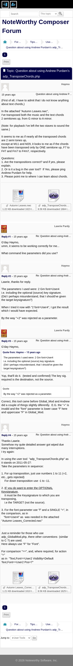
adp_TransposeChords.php (54, 205)
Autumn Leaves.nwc (18, 205)
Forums (18, 41)
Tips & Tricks (34, 41)
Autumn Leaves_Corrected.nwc (19, 587)
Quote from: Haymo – (21, 352)
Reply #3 (6, 341)
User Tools (50, 41)
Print (6, 61)
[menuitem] (6, 62)
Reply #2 (6, 276)
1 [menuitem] (4, 54)
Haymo (65, 84)
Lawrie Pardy (62, 226)
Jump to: (5, 638)
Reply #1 (6, 236)
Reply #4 (6, 435)
